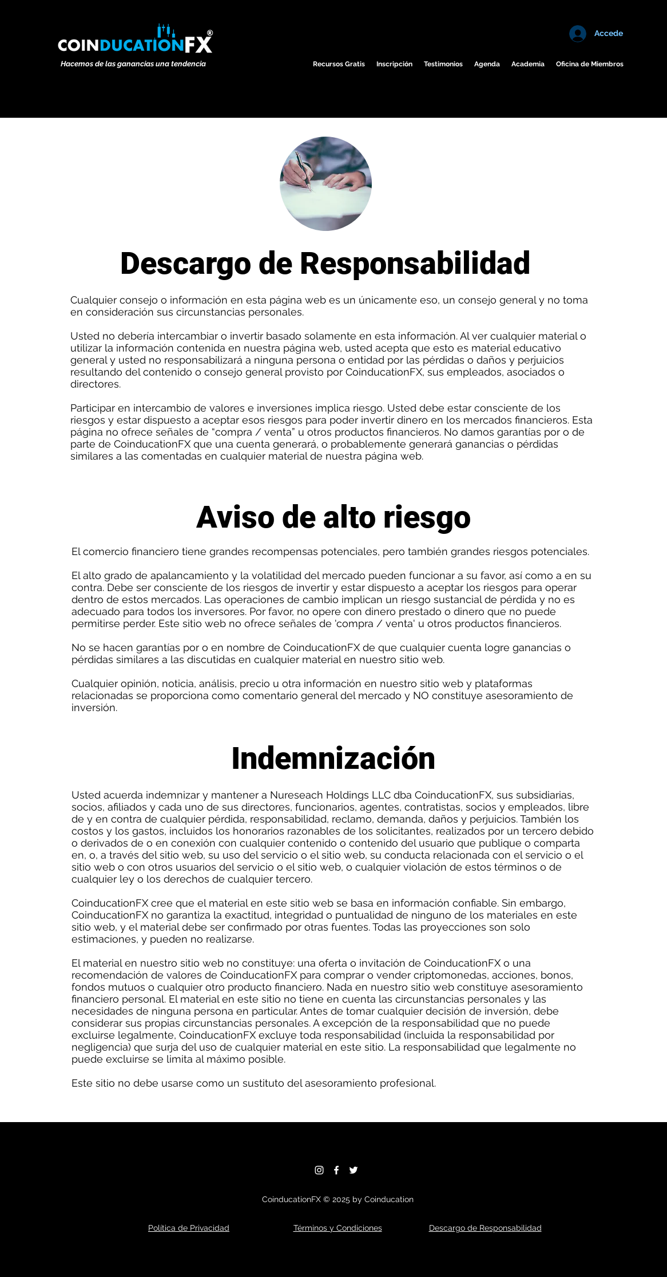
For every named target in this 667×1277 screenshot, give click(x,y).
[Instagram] (319, 1170)
